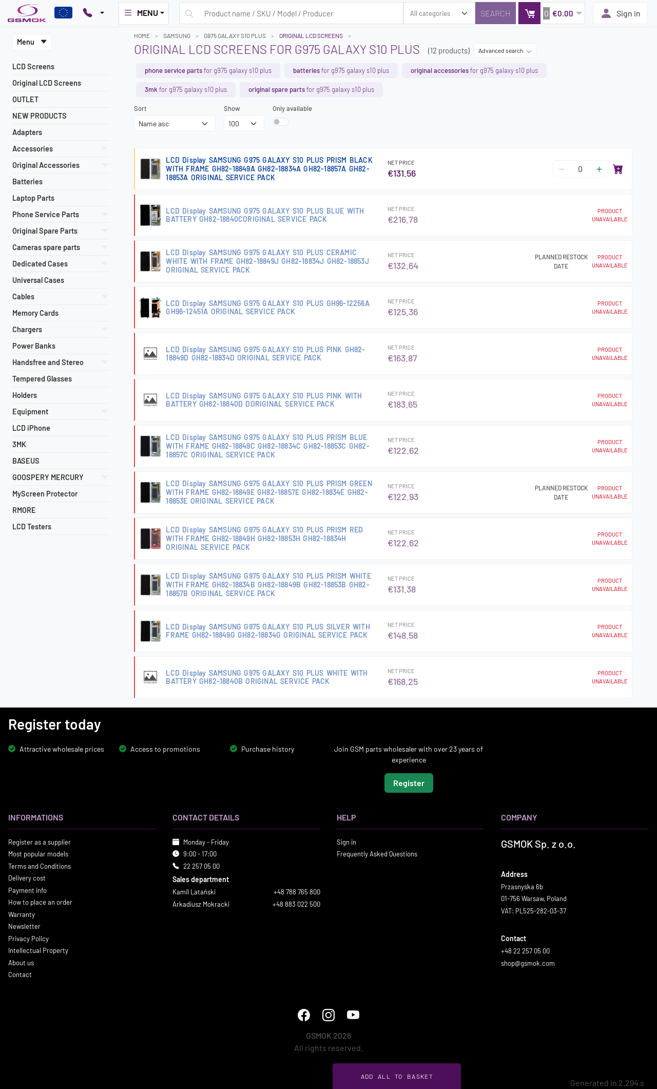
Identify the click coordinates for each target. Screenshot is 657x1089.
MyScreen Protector (45, 493)
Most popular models (38, 854)
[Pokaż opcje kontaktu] (93, 13)
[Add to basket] (618, 169)
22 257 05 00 (201, 866)
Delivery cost (27, 878)
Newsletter (24, 926)
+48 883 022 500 (296, 904)
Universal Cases (38, 280)
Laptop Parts (33, 198)
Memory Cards (35, 313)
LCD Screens (33, 66)
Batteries (27, 181)
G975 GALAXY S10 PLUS (235, 35)
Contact (20, 974)
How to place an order (40, 902)
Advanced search (505, 50)
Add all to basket (397, 1076)
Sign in (620, 13)
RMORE (24, 510)
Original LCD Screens (46, 83)
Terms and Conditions (39, 866)
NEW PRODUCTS (39, 115)
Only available (292, 108)
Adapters (27, 132)
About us (21, 963)
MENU (140, 13)
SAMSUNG (176, 35)
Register (408, 783)
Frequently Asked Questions (377, 854)
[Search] (495, 13)
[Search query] (291, 13)
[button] (551, 13)
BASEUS (26, 460)
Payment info (27, 890)
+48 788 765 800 (297, 892)
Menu (32, 41)
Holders (24, 395)
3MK (19, 444)
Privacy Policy (28, 938)
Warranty (21, 914)
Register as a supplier (39, 842)
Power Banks (33, 345)
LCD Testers (31, 526)
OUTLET (25, 99)
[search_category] (439, 13)
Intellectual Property (38, 950)
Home (142, 35)
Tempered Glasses (42, 378)
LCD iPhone (31, 428)
